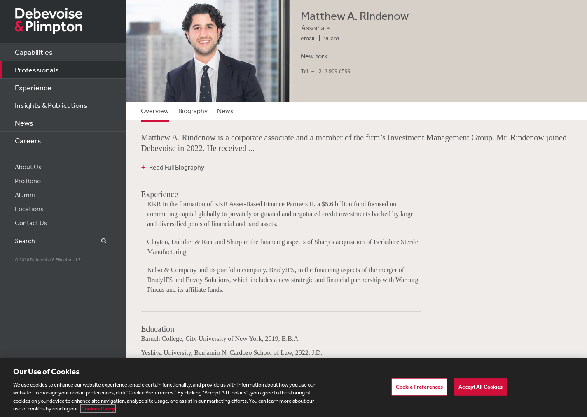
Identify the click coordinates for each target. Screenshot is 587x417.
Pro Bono (28, 181)
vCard (331, 38)
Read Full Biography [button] (176, 167)
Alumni (25, 195)
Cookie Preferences (419, 386)
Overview (155, 111)
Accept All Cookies (480, 386)
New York (314, 56)
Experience (33, 87)
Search (99, 241)
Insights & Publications (51, 104)
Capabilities (34, 51)
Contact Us (31, 223)
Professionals (37, 69)
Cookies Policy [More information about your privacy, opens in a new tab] (98, 408)
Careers (28, 140)
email (307, 38)
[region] (293, 387)
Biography (193, 111)
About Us (28, 167)
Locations (29, 209)
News (24, 122)
